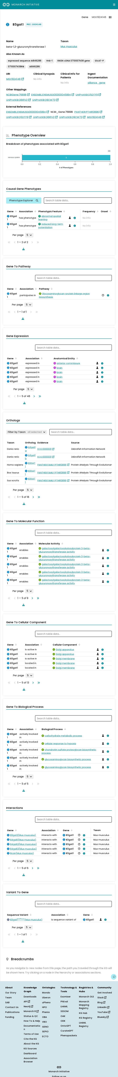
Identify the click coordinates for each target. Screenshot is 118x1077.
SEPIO (45, 1031)
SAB (7, 1002)
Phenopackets (69, 1035)
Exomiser (66, 996)
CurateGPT (67, 1030)
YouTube (103, 1012)
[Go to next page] (33, 396)
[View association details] (74, 217)
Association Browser (30, 1060)
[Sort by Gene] (15, 211)
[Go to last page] (39, 396)
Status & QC (31, 1016)
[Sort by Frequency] (97, 211)
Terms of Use (31, 1034)
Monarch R (31, 1011)
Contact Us (11, 1007)
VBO (44, 1021)
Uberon (46, 997)
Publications (12, 1012)
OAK (63, 1016)
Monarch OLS (86, 996)
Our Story (10, 992)
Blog (101, 1002)
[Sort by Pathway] (51, 288)
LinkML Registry (83, 1024)
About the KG (31, 1043)
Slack (101, 997)
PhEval (64, 1001)
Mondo (46, 992)
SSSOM (65, 1011)
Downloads (30, 996)
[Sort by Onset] (110, 211)
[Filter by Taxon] (26, 432)
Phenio (46, 1012)
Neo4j (28, 1006)
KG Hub (83, 1013)
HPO (44, 1007)
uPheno (46, 1002)
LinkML (64, 1006)
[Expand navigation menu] (114, 4)
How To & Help (32, 1020)
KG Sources (30, 1048)
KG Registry (85, 1017)
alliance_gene (96, 83)
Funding (9, 1017)
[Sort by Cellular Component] (79, 644)
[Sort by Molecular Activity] (62, 543)
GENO (45, 1026)
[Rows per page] (29, 235)
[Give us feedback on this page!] (113, 977)
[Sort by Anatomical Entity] (77, 358)
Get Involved (104, 992)
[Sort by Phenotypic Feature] (63, 211)
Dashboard (30, 1053)
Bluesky (103, 1017)
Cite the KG (30, 1038)
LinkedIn (103, 1007)
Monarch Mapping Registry (84, 1005)
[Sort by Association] (35, 211)
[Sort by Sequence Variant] (30, 914)
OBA (44, 1017)
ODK (63, 1020)
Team (8, 997)
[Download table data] (23, 249)
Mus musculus (69, 46)
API (27, 1001)
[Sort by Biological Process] (64, 728)
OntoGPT (66, 1025)
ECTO (45, 1036)
